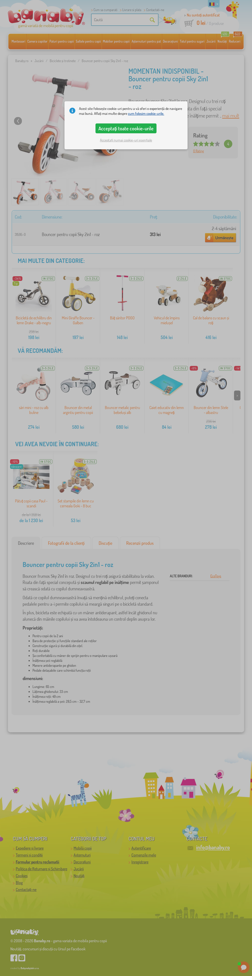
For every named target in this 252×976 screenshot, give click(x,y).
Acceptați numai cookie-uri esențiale (126, 140)
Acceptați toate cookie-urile (126, 128)
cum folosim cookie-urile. (146, 113)
